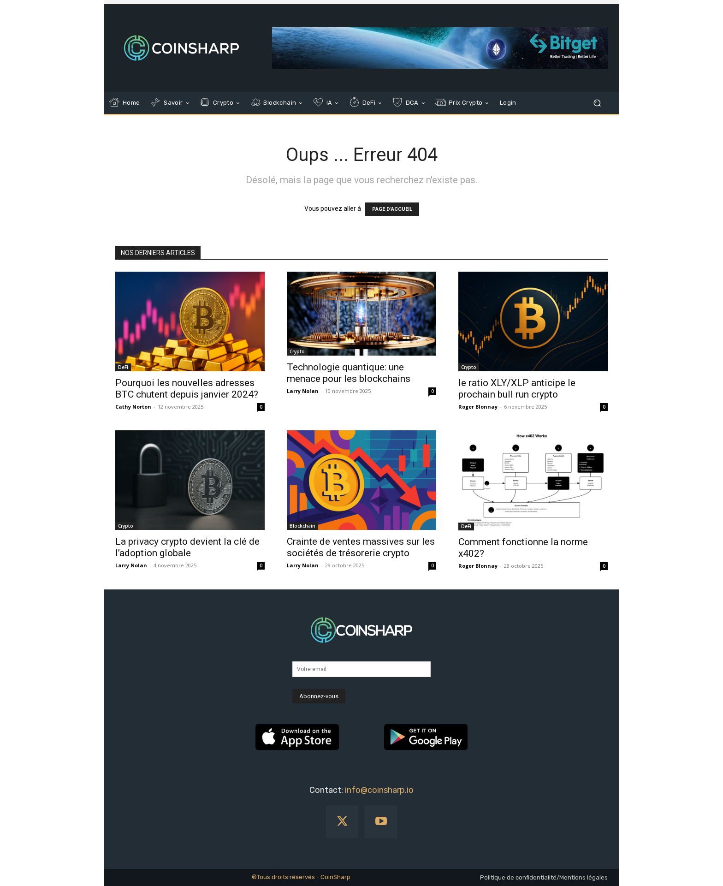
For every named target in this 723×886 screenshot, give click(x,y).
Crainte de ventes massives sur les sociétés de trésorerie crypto (361, 547)
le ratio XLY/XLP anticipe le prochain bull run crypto (516, 388)
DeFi (123, 367)
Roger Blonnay (478, 406)
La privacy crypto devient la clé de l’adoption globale (187, 547)
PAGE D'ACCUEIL (392, 209)
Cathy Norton (133, 406)
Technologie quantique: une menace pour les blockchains (348, 373)
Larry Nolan (303, 390)
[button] (597, 103)
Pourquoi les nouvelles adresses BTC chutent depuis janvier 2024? (186, 388)
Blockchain (302, 526)
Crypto (297, 351)
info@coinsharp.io (379, 790)
